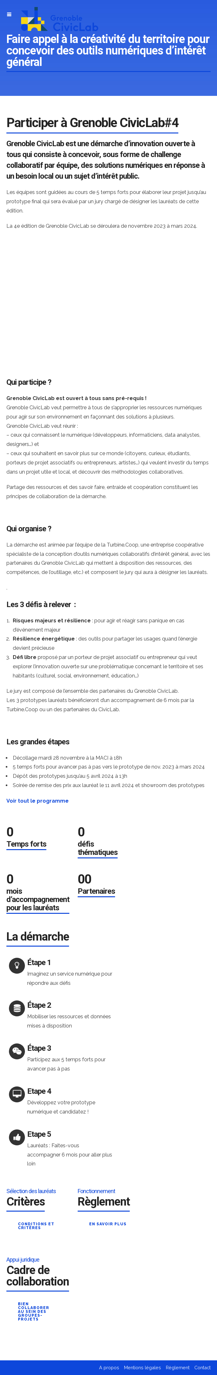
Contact (202, 1367)
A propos (109, 1367)
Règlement (178, 1367)
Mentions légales (142, 1367)
